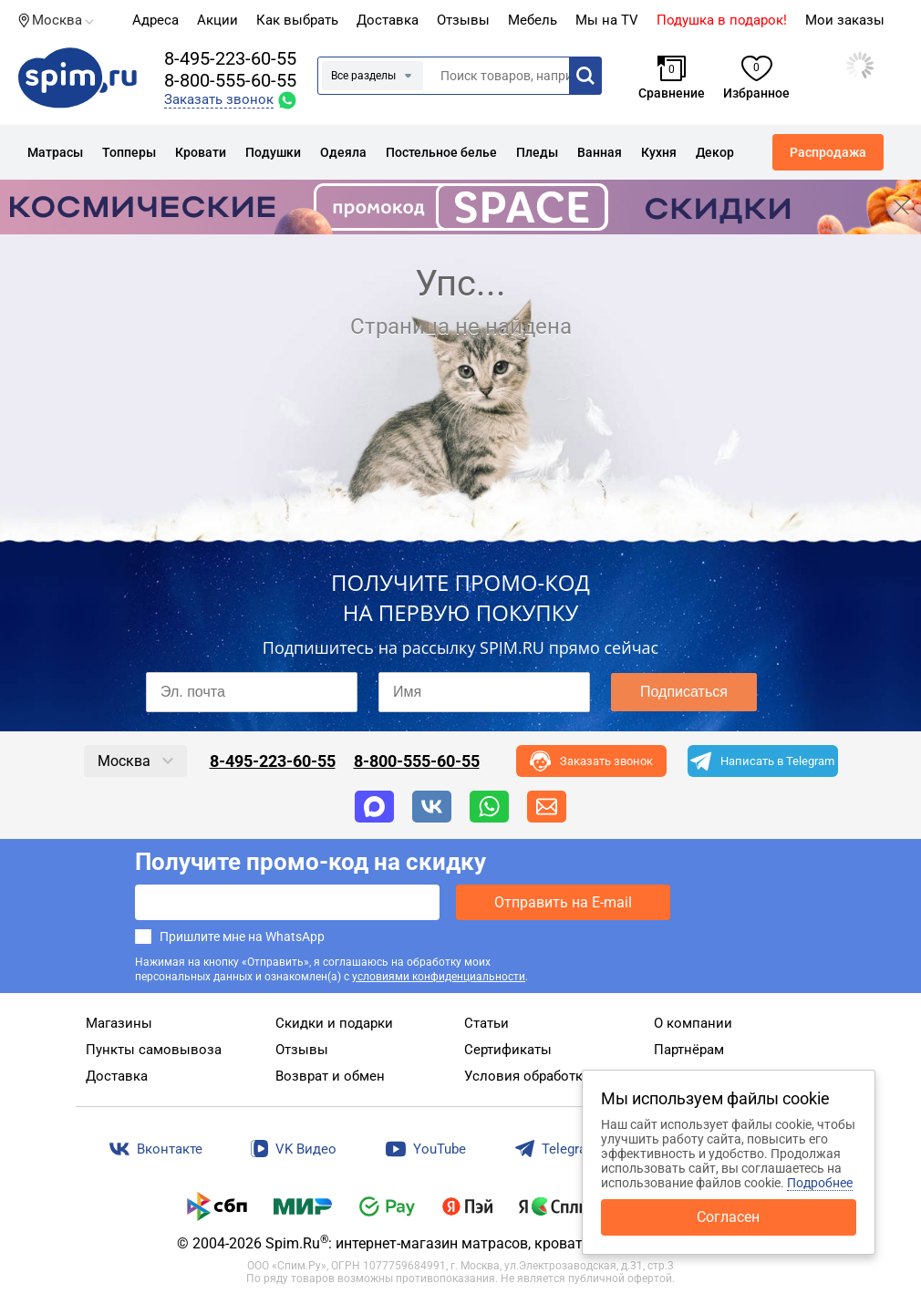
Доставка (388, 20)
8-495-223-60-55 (230, 58)
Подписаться (684, 691)
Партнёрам (689, 1049)
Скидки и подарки (334, 1023)
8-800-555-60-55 (230, 80)
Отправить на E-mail (563, 902)
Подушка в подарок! (722, 20)
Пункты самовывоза (154, 1049)
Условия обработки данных (554, 1076)
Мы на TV (606, 20)
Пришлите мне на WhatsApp (242, 936)
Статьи (486, 1023)
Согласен (728, 1217)
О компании (693, 1023)
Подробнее (820, 1182)
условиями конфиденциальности (438, 976)
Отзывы (301, 1049)
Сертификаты (508, 1049)
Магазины (119, 1023)
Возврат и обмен (330, 1076)
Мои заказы (845, 20)
